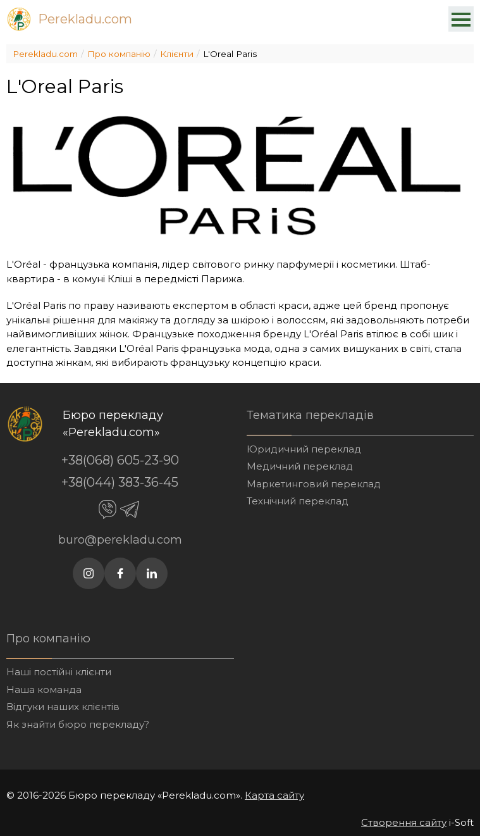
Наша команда (44, 689)
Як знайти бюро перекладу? (77, 724)
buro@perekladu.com (120, 540)
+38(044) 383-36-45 (119, 482)
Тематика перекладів (310, 415)
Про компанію (119, 54)
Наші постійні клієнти (58, 672)
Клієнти (177, 54)
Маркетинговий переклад (314, 484)
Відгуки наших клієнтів (63, 707)
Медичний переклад (300, 466)
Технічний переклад (297, 501)
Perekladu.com (85, 19)
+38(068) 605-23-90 (120, 460)
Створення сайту (403, 822)
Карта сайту (274, 795)
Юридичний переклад (304, 449)
